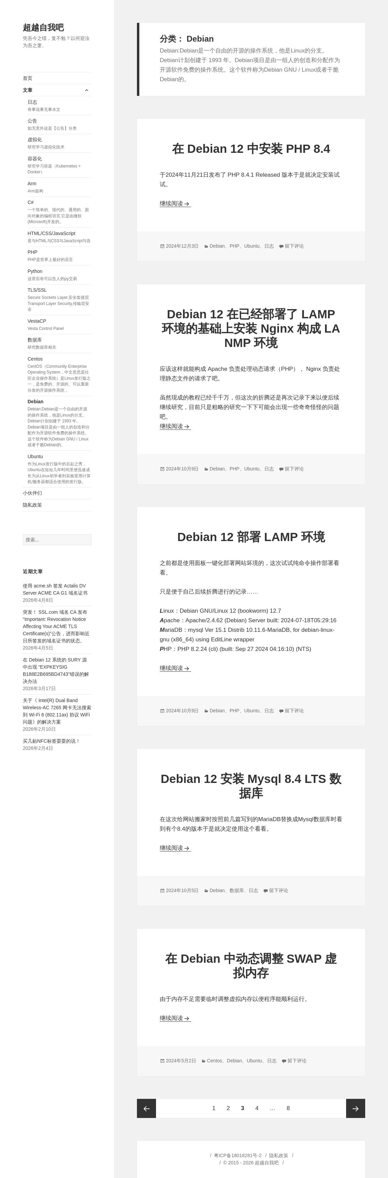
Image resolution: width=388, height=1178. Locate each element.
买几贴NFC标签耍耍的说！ (51, 741)
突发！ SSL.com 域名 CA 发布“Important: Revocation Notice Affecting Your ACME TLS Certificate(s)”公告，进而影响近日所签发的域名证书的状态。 (56, 626)
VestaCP (59, 325)
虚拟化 (59, 143)
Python (59, 275)
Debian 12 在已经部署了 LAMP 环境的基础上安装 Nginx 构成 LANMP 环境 (251, 328)
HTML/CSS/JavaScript (59, 237)
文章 (27, 90)
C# (59, 212)
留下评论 (294, 246)
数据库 (59, 343)
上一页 (146, 1108)
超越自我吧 (43, 27)
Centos (59, 374)
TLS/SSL (59, 299)
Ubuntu (59, 469)
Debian (59, 423)
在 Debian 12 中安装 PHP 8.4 (251, 148)
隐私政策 (32, 505)
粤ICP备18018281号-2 (238, 1155)
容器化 (59, 165)
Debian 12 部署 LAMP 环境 (251, 536)
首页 (27, 78)
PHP (59, 256)
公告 (59, 124)
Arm (59, 187)
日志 (59, 106)
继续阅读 (175, 203)
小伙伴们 (32, 493)
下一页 (355, 1108)
